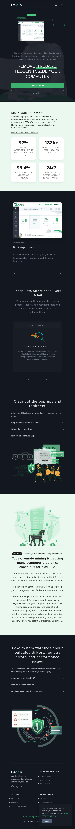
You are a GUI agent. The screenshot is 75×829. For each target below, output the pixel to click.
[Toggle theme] (56, 5)
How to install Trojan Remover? (24, 132)
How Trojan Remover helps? (23, 436)
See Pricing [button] (37, 93)
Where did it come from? (22, 429)
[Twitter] (17, 786)
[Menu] (61, 5)
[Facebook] (21, 786)
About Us (43, 799)
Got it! (47, 821)
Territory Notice (46, 802)
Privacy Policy (34, 817)
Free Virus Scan (45, 784)
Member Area (16, 799)
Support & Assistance (19, 806)
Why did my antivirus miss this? (25, 422)
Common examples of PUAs (23, 678)
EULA (25, 817)
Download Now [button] (37, 85)
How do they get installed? (23, 684)
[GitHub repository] (12, 786)
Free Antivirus (45, 780)
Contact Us (15, 802)
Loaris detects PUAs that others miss (27, 691)
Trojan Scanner (45, 776)
